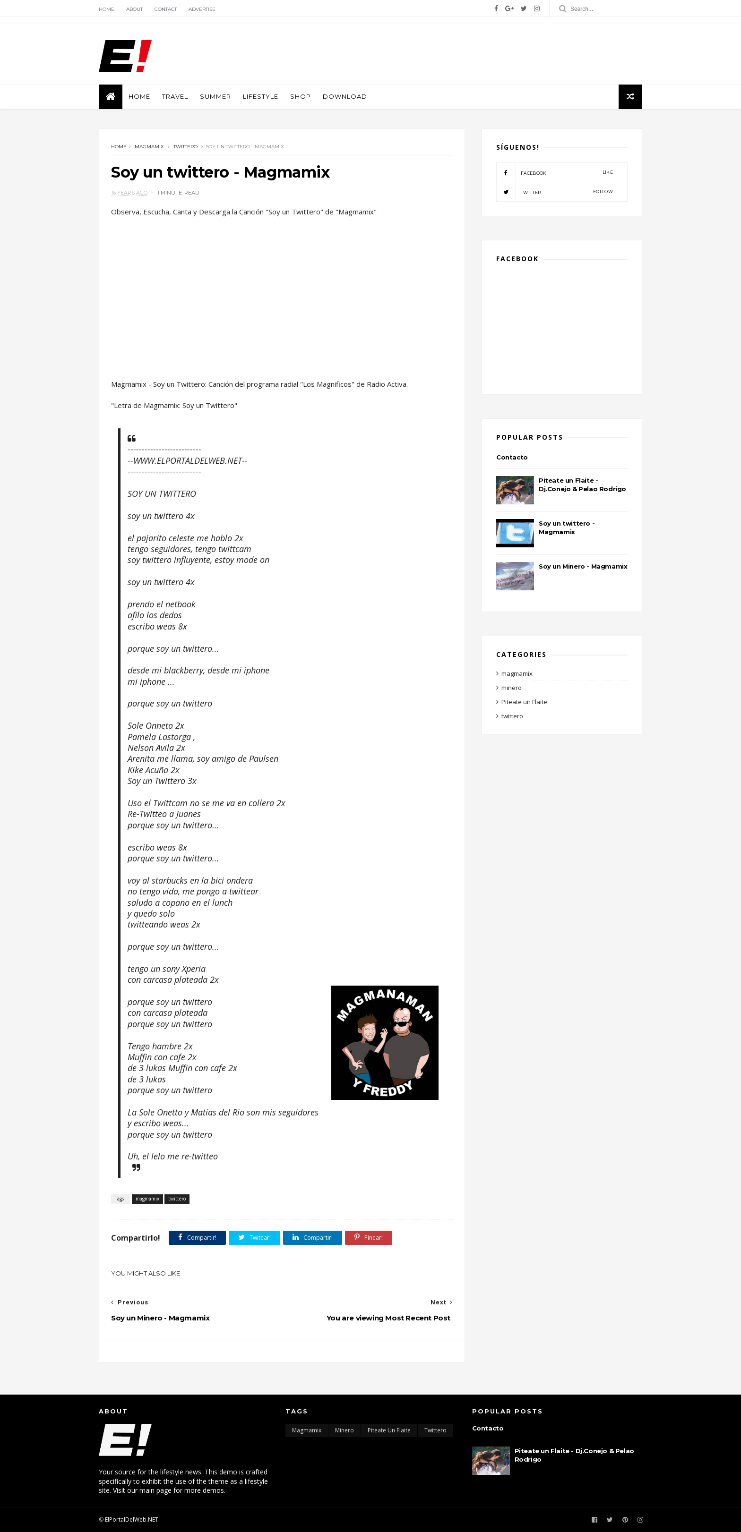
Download (345, 96)
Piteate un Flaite (524, 702)
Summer (215, 96)
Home (106, 9)
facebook (554, 172)
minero (511, 687)
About (134, 9)
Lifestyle (260, 96)
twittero (185, 147)
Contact (166, 9)
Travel (175, 96)
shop (300, 96)
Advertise (202, 9)
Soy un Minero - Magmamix (583, 566)
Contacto (512, 457)
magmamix (149, 147)
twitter (554, 191)
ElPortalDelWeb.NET (131, 1519)
